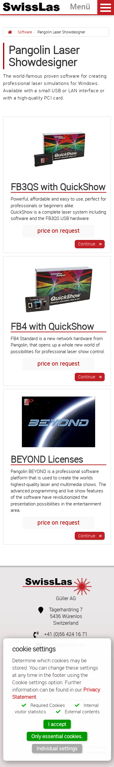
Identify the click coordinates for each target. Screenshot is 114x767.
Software (25, 31)
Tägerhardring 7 (66, 610)
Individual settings (57, 748)
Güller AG (66, 598)
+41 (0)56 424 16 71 (66, 634)
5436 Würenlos (66, 616)
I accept (57, 724)
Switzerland (65, 623)
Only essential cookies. (57, 736)
